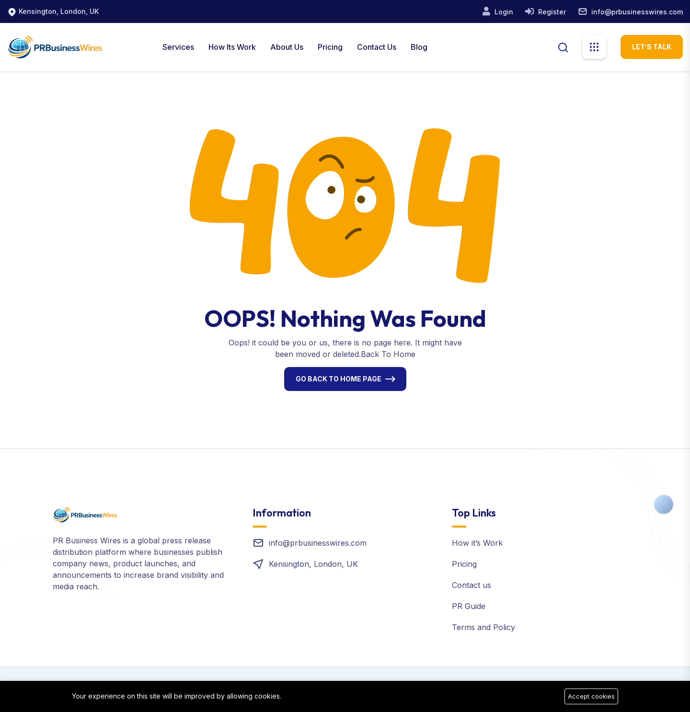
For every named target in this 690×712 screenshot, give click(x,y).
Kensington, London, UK (59, 11)
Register (551, 12)
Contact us (471, 585)
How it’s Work (477, 543)
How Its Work (232, 47)
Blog (419, 47)
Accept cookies (591, 696)
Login (503, 12)
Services (178, 47)
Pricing (330, 47)
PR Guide (468, 606)
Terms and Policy (483, 627)
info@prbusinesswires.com (637, 12)
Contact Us (376, 47)
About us (286, 47)
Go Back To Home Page (338, 379)
